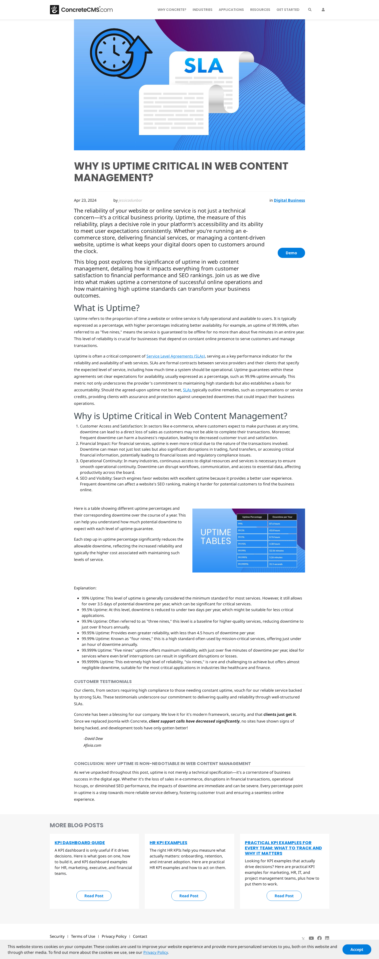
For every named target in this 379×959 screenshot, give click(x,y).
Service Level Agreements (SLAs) (175, 356)
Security (57, 936)
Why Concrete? (172, 9)
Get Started (288, 9)
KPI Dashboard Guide (80, 843)
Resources (260, 9)
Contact (140, 936)
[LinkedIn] (327, 938)
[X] (303, 938)
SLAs (187, 390)
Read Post (93, 895)
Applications (231, 9)
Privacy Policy (114, 936)
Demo (291, 252)
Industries (202, 9)
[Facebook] (319, 938)
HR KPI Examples (168, 843)
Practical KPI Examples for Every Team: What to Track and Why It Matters (283, 848)
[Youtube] (311, 938)
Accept (356, 951)
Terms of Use (83, 936)
